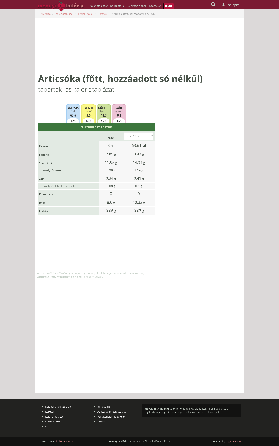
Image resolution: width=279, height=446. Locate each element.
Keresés (50, 411)
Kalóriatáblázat (99, 5)
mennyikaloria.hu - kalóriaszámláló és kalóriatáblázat (60, 6)
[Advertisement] (139, 46)
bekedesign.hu (65, 441)
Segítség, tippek (137, 5)
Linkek (101, 421)
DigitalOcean (233, 441)
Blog (168, 6)
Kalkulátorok (117, 5)
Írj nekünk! (103, 406)
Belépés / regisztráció (58, 406)
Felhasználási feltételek (111, 416)
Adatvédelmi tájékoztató (111, 411)
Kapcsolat (155, 5)
